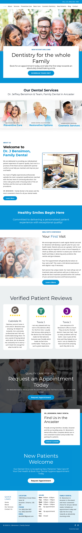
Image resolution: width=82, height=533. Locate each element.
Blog (69, 6)
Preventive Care (26, 6)
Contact (75, 6)
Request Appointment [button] (41, 397)
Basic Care (37, 6)
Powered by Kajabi (74, 529)
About (10, 6)
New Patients (61, 6)
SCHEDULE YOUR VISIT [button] (41, 73)
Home (7, 502)
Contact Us (8, 509)
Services (16, 6)
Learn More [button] (10, 198)
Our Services (9, 507)
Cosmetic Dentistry (48, 6)
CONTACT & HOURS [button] (52, 442)
